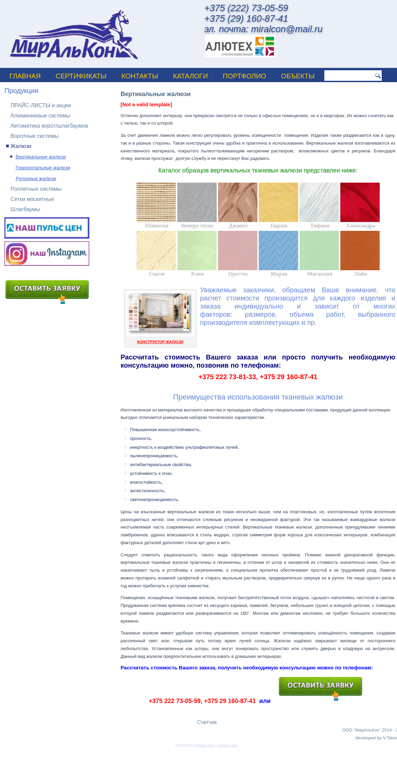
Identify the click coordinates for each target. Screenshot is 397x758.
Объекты (298, 76)
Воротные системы (35, 136)
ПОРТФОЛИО (244, 76)
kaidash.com (204, 745)
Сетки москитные (32, 199)
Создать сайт (227, 745)
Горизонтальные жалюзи (43, 167)
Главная (25, 76)
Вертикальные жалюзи (41, 157)
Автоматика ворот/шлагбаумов (49, 126)
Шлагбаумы (25, 209)
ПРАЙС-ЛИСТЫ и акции (41, 105)
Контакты (140, 76)
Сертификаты (81, 76)
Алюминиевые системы (40, 115)
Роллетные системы (36, 189)
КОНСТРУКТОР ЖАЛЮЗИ (160, 342)
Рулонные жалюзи (36, 178)
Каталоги (190, 76)
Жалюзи (21, 146)
